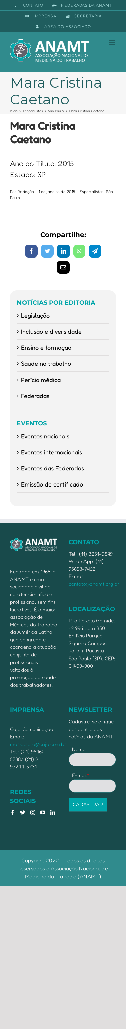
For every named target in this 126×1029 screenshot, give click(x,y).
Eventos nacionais (45, 436)
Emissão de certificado (52, 484)
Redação (25, 191)
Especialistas (91, 191)
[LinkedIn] (52, 812)
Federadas (35, 395)
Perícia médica (41, 379)
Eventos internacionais (51, 452)
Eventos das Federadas (52, 468)
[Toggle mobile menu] (112, 42)
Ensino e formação (46, 347)
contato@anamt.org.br (94, 584)
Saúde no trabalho (46, 363)
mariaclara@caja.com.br (38, 744)
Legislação (35, 315)
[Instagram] (32, 812)
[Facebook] (12, 812)
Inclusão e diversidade (51, 331)
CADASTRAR (88, 805)
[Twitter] (22, 812)
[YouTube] (42, 812)
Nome (78, 749)
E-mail (81, 775)
